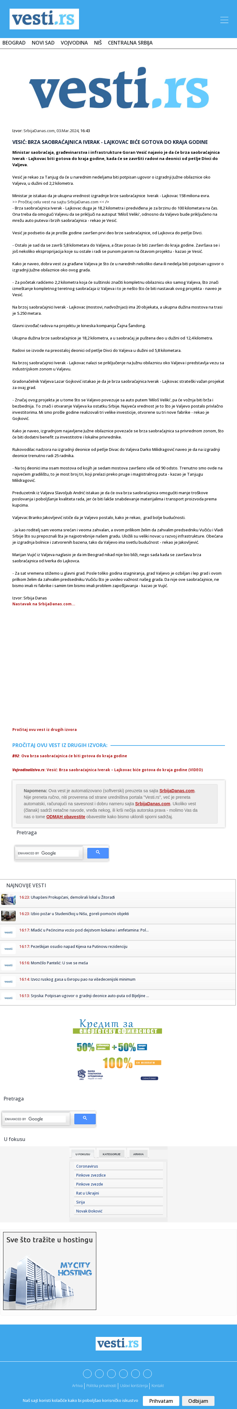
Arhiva (138, 1154)
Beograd (14, 42)
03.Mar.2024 (67, 130)
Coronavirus (87, 1166)
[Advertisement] (64, 681)
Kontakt (158, 1385)
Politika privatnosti (101, 1385)
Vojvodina (74, 42)
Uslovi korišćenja (134, 1385)
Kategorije (112, 1154)
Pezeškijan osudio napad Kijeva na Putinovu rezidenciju (79, 946)
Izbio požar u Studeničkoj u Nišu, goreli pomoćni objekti (80, 913)
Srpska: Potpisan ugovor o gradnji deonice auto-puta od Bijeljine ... (90, 995)
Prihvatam (161, 1401)
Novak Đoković (89, 1211)
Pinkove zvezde (89, 1184)
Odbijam (198, 1401)
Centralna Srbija (130, 42)
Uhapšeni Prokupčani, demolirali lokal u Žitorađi (73, 897)
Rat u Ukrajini (87, 1193)
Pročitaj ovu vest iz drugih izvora (44, 729)
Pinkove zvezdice (91, 1175)
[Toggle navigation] (223, 19)
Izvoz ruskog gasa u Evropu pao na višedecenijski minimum (83, 979)
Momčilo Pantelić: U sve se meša (59, 963)
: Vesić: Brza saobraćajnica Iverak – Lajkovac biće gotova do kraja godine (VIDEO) (107, 769)
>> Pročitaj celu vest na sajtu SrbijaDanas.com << (58, 202)
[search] (48, 853)
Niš (98, 42)
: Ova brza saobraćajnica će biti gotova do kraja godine (69, 756)
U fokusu (83, 1154)
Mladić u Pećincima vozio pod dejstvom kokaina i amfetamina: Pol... (90, 930)
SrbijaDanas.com (39, 130)
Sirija (80, 1202)
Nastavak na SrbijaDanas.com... (43, 604)
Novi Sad (43, 42)
